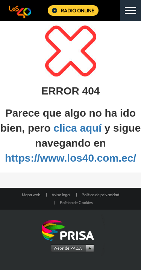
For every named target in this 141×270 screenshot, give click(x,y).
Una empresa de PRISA (71, 229)
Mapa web (31, 194)
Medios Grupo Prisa (71, 247)
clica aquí (77, 128)
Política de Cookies (76, 202)
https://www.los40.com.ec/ (70, 158)
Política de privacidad (100, 194)
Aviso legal (61, 194)
